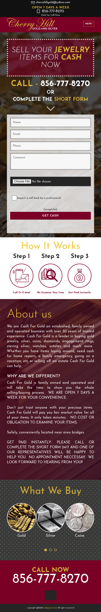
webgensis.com (51, 608)
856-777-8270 (50, 12)
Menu (88, 24)
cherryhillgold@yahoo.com (53, 2)
